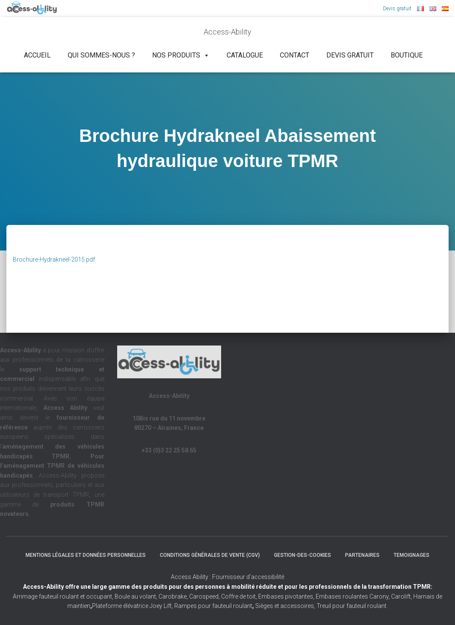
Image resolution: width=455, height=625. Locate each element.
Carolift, (401, 596)
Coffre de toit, (239, 596)
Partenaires (362, 555)
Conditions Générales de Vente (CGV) (210, 555)
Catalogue (245, 55)
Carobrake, (172, 596)
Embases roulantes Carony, (353, 596)
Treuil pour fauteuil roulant (351, 605)
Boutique (407, 55)
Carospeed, (204, 596)
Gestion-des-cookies (302, 555)
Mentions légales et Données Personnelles (86, 555)
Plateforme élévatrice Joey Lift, (133, 605)
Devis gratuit (397, 9)
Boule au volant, (136, 596)
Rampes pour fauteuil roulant (214, 605)
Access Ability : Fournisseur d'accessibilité (227, 576)
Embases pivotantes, (287, 596)
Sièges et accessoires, (285, 605)
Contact (294, 55)
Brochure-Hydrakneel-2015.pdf (54, 259)
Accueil (37, 55)
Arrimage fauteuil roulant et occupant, (64, 596)
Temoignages (411, 555)
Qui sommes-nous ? (101, 55)
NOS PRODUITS (181, 55)
